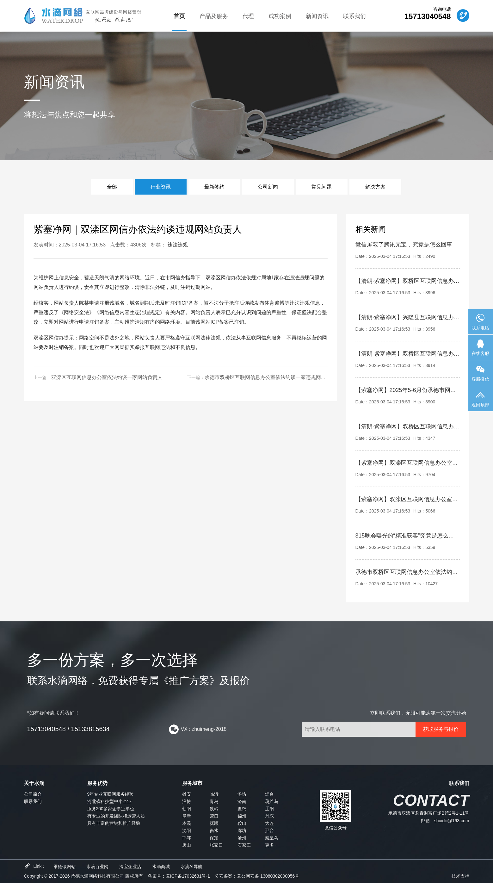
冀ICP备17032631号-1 (188, 876)
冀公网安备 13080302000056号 (268, 876)
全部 (112, 187)
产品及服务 (214, 16)
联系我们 (354, 16)
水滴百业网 (97, 866)
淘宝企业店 (130, 866)
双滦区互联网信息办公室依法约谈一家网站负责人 (107, 377)
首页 (179, 16)
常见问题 (321, 187)
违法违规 (178, 244)
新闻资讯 (317, 16)
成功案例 (279, 16)
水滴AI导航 (191, 866)
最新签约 (214, 187)
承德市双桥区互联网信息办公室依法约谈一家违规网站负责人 (273, 377)
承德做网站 (64, 866)
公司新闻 (268, 187)
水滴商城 (161, 866)
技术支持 (460, 876)
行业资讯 (161, 187)
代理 (248, 16)
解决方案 (375, 187)
